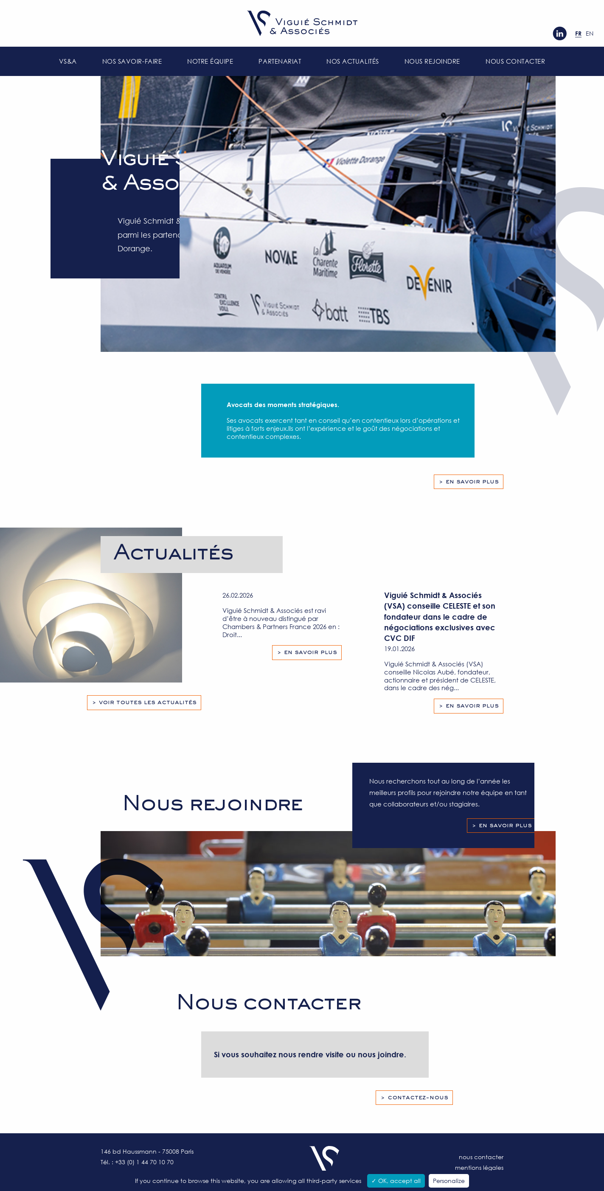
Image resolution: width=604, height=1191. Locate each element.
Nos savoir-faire (132, 61)
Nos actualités (352, 61)
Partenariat (279, 61)
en (589, 33)
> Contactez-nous (414, 1098)
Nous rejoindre (432, 61)
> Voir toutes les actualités (144, 702)
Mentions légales (479, 1167)
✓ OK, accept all (396, 1180)
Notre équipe (210, 61)
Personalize (449, 1180)
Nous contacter (515, 61)
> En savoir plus (468, 482)
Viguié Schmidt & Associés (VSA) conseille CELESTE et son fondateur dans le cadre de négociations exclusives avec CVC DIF (439, 616)
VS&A (68, 61)
